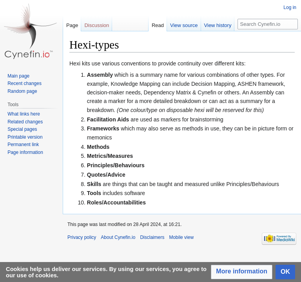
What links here (23, 114)
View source (184, 25)
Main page (18, 76)
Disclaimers (152, 237)
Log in (289, 7)
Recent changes (24, 83)
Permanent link (23, 144)
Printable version (24, 137)
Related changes (25, 122)
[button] (241, 272)
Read (158, 25)
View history (218, 25)
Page (72, 25)
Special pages (22, 129)
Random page (22, 91)
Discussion (96, 25)
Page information (25, 152)
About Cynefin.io (118, 237)
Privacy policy (81, 237)
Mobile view (181, 237)
